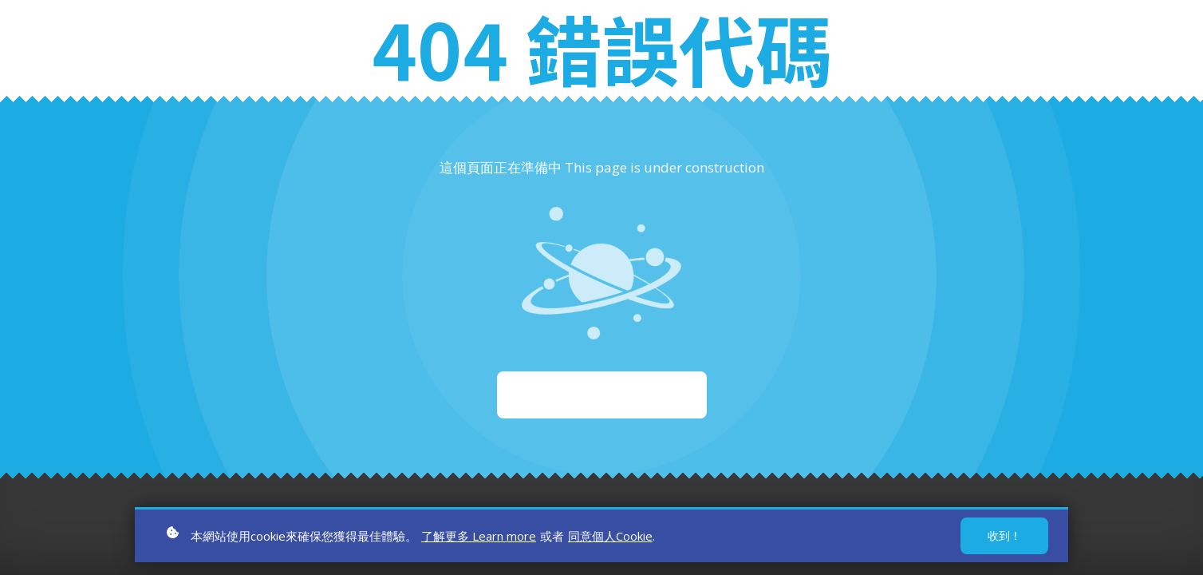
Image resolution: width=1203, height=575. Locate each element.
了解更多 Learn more (478, 539)
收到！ (1004, 538)
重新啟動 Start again (602, 394)
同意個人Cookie (610, 539)
